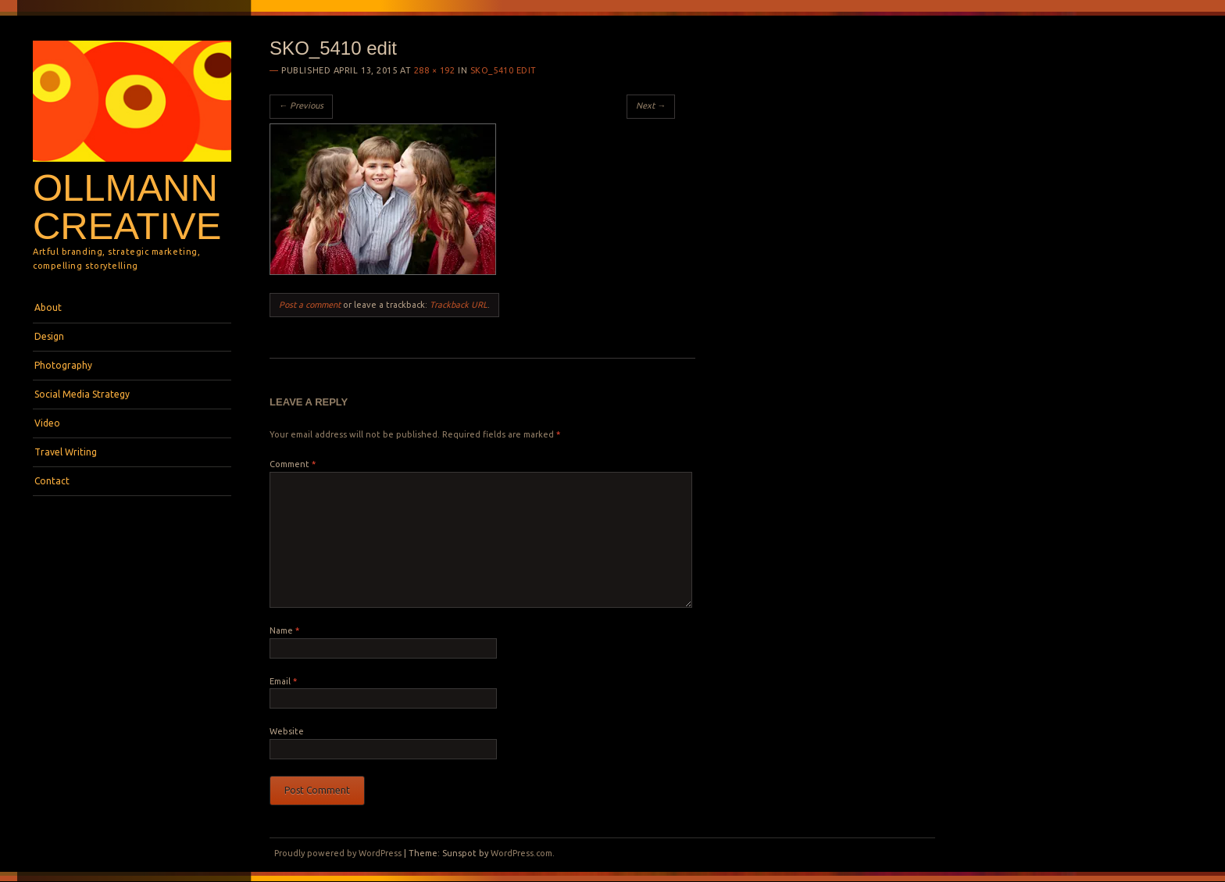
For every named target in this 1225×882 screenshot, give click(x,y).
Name (284, 630)
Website (287, 731)
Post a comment (310, 304)
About (48, 307)
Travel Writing (65, 452)
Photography (63, 365)
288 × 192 (434, 70)
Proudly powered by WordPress (338, 853)
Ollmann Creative (127, 206)
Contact (52, 481)
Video (47, 423)
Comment (293, 464)
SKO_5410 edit (503, 70)
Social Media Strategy (82, 394)
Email (283, 681)
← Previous (301, 105)
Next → (651, 105)
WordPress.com (521, 853)
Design (49, 336)
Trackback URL (459, 304)
